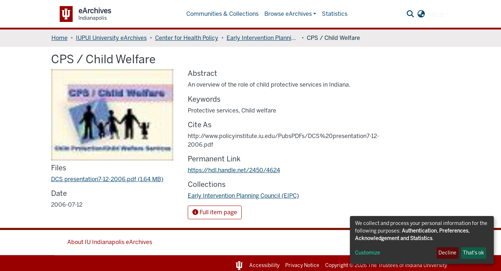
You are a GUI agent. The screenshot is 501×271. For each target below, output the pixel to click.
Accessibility (264, 265)
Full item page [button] (214, 212)
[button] (421, 14)
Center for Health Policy (186, 38)
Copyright (336, 265)
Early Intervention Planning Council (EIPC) (263, 38)
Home (59, 38)
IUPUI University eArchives (111, 38)
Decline (447, 253)
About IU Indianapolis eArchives (109, 242)
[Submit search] (410, 14)
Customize (367, 253)
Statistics (334, 13)
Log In (436, 13)
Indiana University (426, 265)
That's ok (473, 253)
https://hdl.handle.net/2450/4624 (234, 170)
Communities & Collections (222, 13)
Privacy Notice (302, 265)
